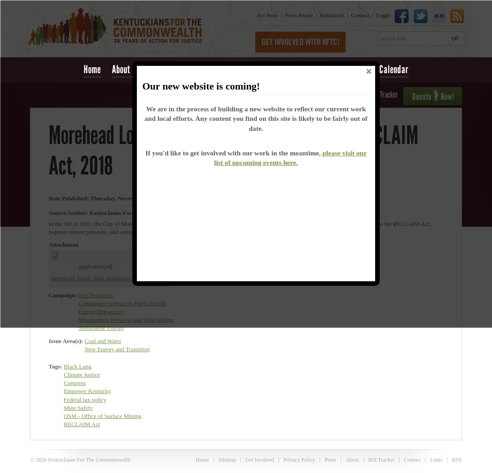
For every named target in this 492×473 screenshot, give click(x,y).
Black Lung (77, 366)
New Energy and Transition (117, 349)
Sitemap (227, 460)
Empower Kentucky (87, 391)
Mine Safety (78, 407)
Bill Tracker (381, 460)
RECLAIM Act (82, 424)
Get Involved (260, 460)
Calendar (394, 69)
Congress (74, 382)
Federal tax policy (85, 399)
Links (436, 460)
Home (92, 69)
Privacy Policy (299, 460)
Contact (412, 460)
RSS (457, 460)
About (352, 460)
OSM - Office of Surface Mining (102, 416)
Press (330, 460)
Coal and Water (103, 341)
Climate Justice (82, 374)
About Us (126, 69)
